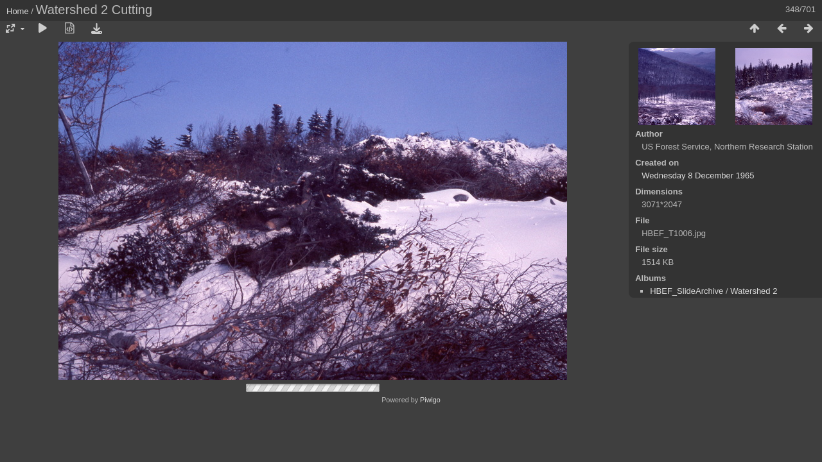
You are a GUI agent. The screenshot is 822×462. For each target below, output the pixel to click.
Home (17, 11)
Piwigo (430, 400)
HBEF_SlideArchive (686, 291)
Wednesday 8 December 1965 (698, 175)
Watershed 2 (753, 291)
